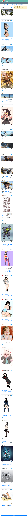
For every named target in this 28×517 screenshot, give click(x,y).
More (14, 515)
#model (4, 343)
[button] (27, 1)
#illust (4, 416)
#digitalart (7, 40)
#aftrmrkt (4, 465)
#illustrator (3, 219)
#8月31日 (4, 215)
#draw (5, 244)
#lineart (8, 244)
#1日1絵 (2, 215)
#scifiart (2, 465)
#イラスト (8, 294)
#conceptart (3, 244)
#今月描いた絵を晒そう (4, 294)
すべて (2, 4)
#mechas (8, 484)
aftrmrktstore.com (3, 484)
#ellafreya (6, 343)
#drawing (5, 53)
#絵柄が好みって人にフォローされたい (6, 39)
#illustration (9, 40)
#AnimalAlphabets (3, 505)
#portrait (2, 343)
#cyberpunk (5, 464)
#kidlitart (10, 505)
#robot (6, 484)
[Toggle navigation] (1, 1)
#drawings (10, 244)
